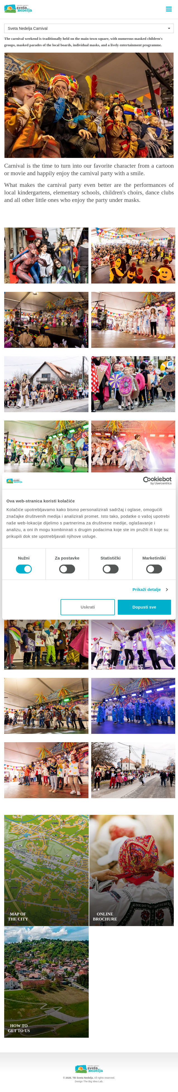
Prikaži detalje (147, 589)
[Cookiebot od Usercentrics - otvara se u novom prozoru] (147, 481)
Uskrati (88, 607)
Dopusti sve (144, 607)
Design (79, 1081)
